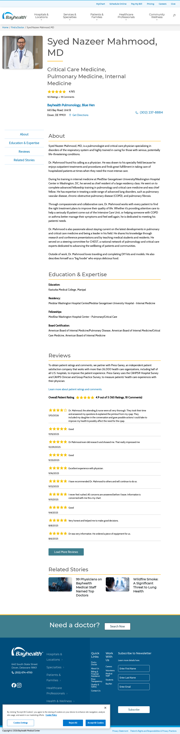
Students (109, 680)
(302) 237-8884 (151, 112)
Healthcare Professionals (126, 16)
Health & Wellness (59, 701)
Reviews (24, 151)
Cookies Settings (20, 723)
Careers (162, 4)
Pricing (150, 4)
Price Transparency (96, 680)
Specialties (54, 667)
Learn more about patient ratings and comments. (75, 389)
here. (137, 660)
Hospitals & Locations (41, 16)
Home (5, 27)
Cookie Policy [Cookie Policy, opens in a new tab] (51, 715)
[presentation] (141, 698)
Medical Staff (109, 674)
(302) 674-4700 (23, 672)
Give (173, 4)
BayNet (109, 684)
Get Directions (80, 115)
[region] (56, 716)
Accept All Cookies (95, 723)
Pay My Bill (136, 4)
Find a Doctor (17, 27)
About (24, 134)
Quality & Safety (95, 685)
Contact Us (95, 691)
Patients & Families (96, 16)
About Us (95, 668)
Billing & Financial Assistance (95, 673)
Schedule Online (117, 4)
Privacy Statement (120, 731)
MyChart (100, 4)
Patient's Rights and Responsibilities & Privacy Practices (153, 731)
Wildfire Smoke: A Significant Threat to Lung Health (145, 585)
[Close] (105, 707)
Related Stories (24, 160)
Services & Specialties (69, 16)
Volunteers (110, 670)
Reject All (73, 723)
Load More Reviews (66, 552)
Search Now (117, 626)
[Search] (174, 15)
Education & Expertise (24, 143)
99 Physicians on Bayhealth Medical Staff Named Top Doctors (89, 587)
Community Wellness (157, 16)
